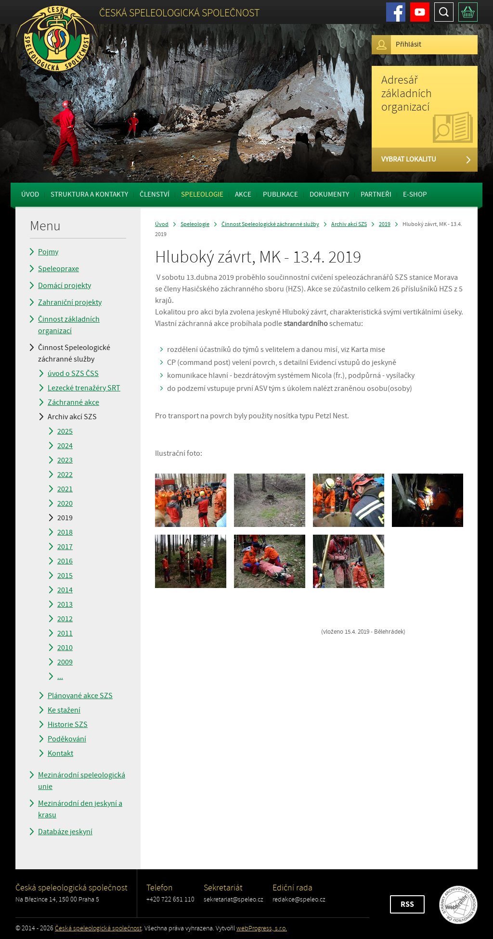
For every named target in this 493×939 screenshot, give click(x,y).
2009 (65, 662)
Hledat (444, 12)
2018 (65, 532)
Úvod (30, 194)
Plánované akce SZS (80, 696)
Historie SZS (68, 724)
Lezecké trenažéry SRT (84, 388)
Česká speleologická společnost (98, 928)
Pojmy (48, 252)
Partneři (376, 194)
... (60, 676)
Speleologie (202, 194)
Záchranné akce (73, 402)
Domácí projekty (64, 285)
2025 (65, 431)
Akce (243, 194)
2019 (65, 518)
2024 (65, 446)
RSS (407, 904)
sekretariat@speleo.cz (233, 899)
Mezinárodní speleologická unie (81, 780)
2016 (65, 561)
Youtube (419, 12)
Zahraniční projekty (70, 302)
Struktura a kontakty (89, 194)
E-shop (415, 194)
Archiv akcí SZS (72, 417)
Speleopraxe (58, 269)
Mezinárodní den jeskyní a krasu (80, 809)
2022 (65, 474)
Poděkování (67, 739)
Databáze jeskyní (65, 832)
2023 (65, 460)
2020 (65, 503)
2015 (65, 575)
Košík (468, 12)
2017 (65, 546)
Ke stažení (64, 710)
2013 (65, 604)
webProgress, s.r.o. (261, 928)
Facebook (395, 12)
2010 (65, 647)
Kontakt (60, 753)
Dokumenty (329, 194)
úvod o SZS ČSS (73, 373)
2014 (65, 590)
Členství (154, 194)
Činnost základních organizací (69, 325)
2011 (65, 633)
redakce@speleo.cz (298, 899)
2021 (65, 489)
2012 (65, 619)
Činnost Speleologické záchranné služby (74, 353)
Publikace (280, 194)
